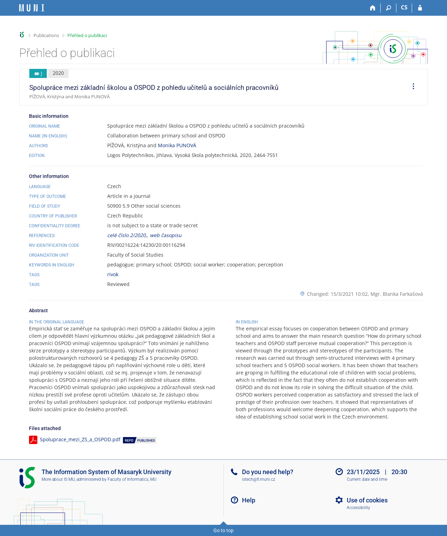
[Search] (388, 8)
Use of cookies (367, 500)
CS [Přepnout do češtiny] (404, 7)
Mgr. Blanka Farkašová (397, 294)
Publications (46, 35)
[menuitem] (411, 87)
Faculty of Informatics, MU (132, 479)
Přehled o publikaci (87, 35)
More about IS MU (58, 479)
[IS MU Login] (420, 8)
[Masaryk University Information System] (31, 8)
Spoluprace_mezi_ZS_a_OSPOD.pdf (80, 439)
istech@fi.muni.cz (258, 479)
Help (248, 500)
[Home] (373, 8)
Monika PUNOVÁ (177, 145)
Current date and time (367, 479)
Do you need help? (267, 472)
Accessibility (358, 507)
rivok (112, 274)
